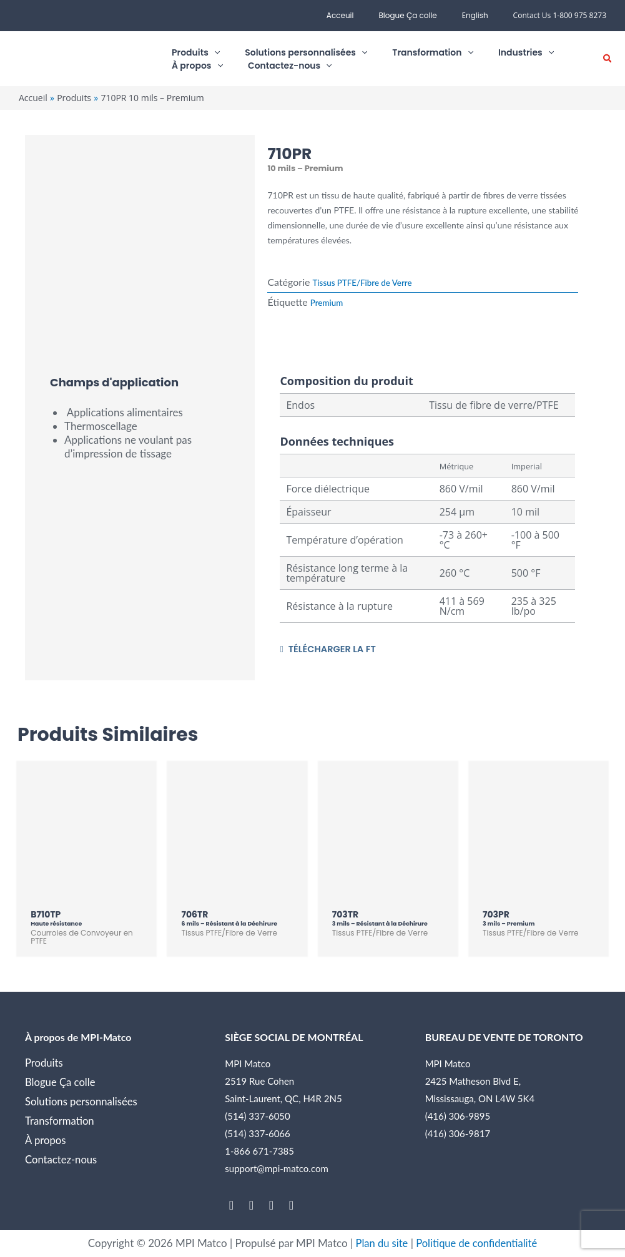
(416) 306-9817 (457, 1134)
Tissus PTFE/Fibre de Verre (365, 282)
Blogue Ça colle (422, 15)
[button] (608, 59)
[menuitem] (480, 15)
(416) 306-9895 (457, 1116)
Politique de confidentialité (477, 1243)
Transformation (60, 1121)
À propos (46, 1140)
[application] (204, 52)
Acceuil (365, 15)
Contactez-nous (62, 1160)
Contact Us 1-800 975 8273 (559, 15)
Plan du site (379, 1243)
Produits (44, 1063)
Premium (327, 302)
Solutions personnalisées (82, 1101)
